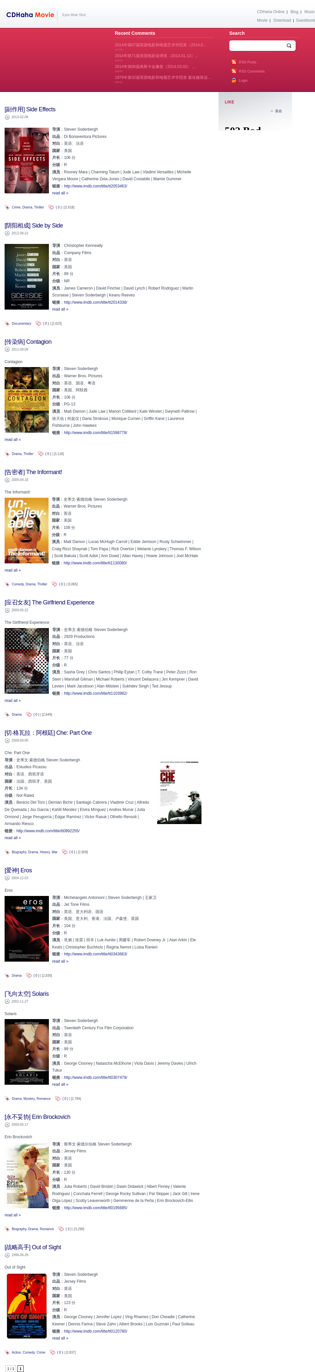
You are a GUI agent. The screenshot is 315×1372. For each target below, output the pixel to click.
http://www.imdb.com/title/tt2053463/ (95, 186)
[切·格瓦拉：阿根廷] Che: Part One (48, 733)
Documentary (21, 323)
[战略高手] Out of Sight (33, 1247)
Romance (43, 1098)
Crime (16, 207)
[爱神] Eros (18, 870)
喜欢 (278, 111)
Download (282, 20)
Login (243, 80)
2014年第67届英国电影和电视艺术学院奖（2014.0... (160, 47)
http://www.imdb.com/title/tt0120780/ (95, 1331)
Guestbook (305, 20)
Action (16, 1352)
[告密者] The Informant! (33, 472)
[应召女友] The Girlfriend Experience (49, 602)
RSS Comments (252, 71)
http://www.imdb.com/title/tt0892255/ (48, 831)
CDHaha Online (270, 12)
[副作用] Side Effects (30, 109)
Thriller (39, 207)
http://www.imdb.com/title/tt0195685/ (95, 1208)
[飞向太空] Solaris (27, 994)
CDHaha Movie (32, 16)
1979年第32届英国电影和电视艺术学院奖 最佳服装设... (163, 79)
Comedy (18, 584)
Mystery (29, 1098)
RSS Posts (247, 62)
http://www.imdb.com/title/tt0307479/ (95, 1077)
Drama (27, 207)
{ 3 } (69, 1229)
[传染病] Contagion (28, 341)
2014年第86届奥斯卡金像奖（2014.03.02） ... (155, 68)
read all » (60, 193)
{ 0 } (59, 207)
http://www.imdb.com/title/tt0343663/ (95, 954)
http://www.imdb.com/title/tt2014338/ (95, 302)
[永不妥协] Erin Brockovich (37, 1117)
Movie (262, 20)
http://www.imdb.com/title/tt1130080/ (95, 563)
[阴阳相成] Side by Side (34, 225)
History (45, 852)
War (54, 852)
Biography (19, 852)
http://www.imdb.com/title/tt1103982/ (95, 693)
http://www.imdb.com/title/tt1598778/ (95, 432)
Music (309, 12)
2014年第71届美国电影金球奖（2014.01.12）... (156, 58)
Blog (295, 12)
